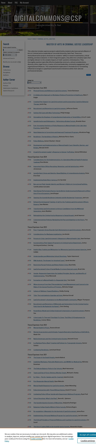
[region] (48, 437)
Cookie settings (36, 439)
